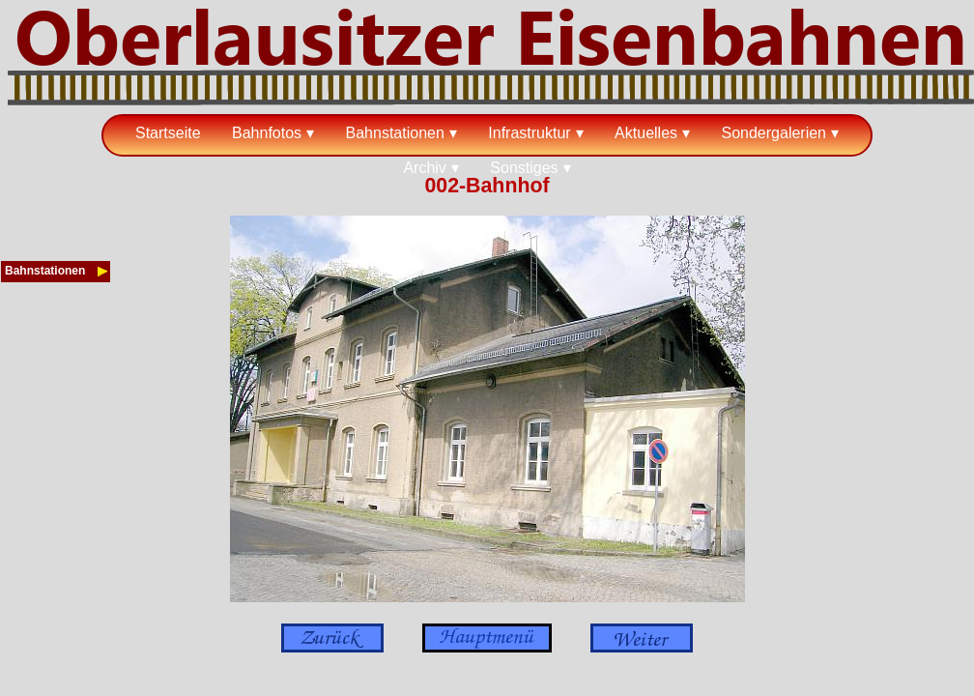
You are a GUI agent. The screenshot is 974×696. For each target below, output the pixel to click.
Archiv (424, 168)
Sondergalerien (773, 133)
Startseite (168, 133)
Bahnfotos (266, 133)
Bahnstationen (395, 133)
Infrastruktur (529, 133)
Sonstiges (524, 168)
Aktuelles (646, 133)
